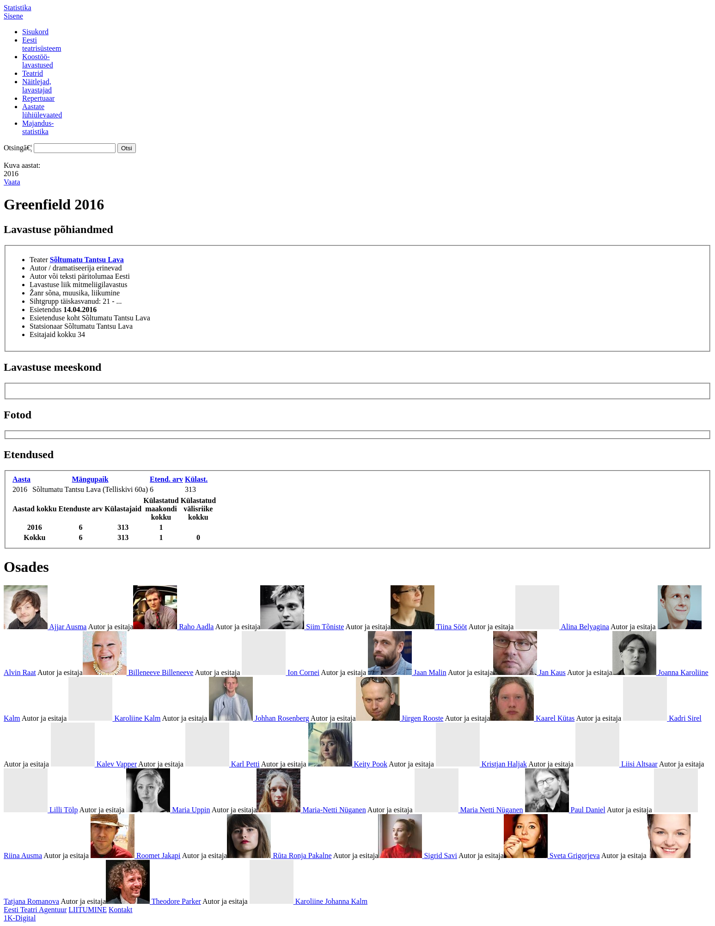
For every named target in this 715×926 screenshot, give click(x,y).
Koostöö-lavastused (37, 61)
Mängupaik (90, 479)
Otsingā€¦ (18, 148)
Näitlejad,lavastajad (37, 86)
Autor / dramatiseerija (62, 268)
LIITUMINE (87, 910)
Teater (39, 260)
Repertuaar (38, 98)
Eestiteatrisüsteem (41, 44)
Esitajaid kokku (53, 334)
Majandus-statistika (38, 127)
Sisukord (35, 32)
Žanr (36, 293)
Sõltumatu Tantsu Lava (87, 260)
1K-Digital (20, 918)
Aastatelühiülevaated (42, 111)
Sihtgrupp (44, 301)
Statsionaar (46, 326)
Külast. (196, 479)
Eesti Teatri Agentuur (35, 910)
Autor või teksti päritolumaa (71, 276)
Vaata (12, 182)
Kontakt (121, 910)
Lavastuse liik (50, 284)
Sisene (13, 16)
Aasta (21, 479)
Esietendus (45, 309)
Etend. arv (166, 479)
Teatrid (32, 73)
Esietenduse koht (55, 318)
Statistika (17, 8)
